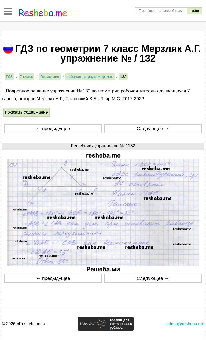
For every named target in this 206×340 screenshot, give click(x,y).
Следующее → (153, 128)
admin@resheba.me (185, 324)
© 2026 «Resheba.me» (23, 324)
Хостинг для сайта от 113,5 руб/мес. (121, 324)
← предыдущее (53, 128)
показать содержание (26, 112)
